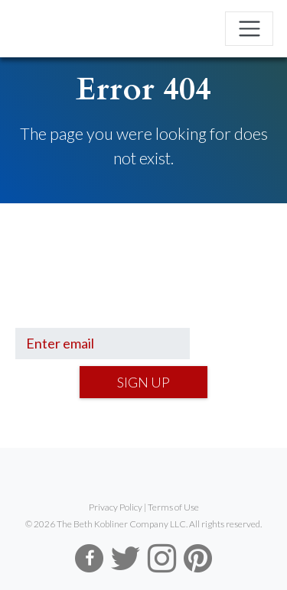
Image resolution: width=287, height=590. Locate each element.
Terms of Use (173, 507)
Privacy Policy (115, 507)
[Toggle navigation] (249, 28)
